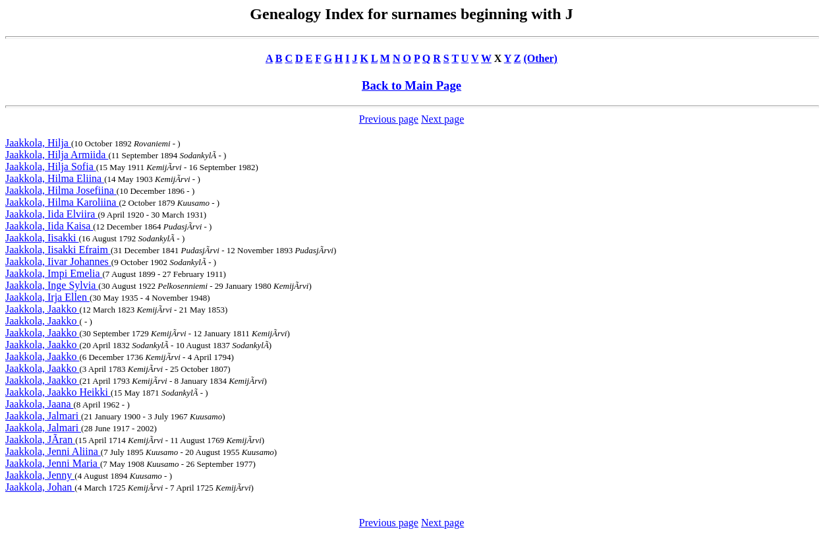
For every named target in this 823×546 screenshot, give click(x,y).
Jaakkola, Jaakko (42, 309)
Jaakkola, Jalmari (43, 415)
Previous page (388, 119)
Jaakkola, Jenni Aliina (53, 451)
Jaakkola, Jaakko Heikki (58, 392)
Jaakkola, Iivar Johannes (58, 261)
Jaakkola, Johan (39, 487)
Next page (442, 119)
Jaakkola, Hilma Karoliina (62, 202)
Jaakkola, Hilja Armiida (56, 154)
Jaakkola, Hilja (38, 142)
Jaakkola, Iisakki (42, 237)
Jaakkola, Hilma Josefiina (61, 190)
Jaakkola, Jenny (39, 475)
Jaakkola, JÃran (40, 439)
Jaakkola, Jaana (39, 404)
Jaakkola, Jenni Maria (52, 463)
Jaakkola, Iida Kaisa (49, 225)
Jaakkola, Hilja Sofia (50, 166)
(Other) (540, 58)
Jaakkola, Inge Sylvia (51, 285)
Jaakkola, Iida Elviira (51, 214)
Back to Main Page (411, 85)
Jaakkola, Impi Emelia (54, 273)
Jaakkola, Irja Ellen (47, 297)
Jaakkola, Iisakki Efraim (58, 249)
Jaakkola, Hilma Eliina (54, 178)
